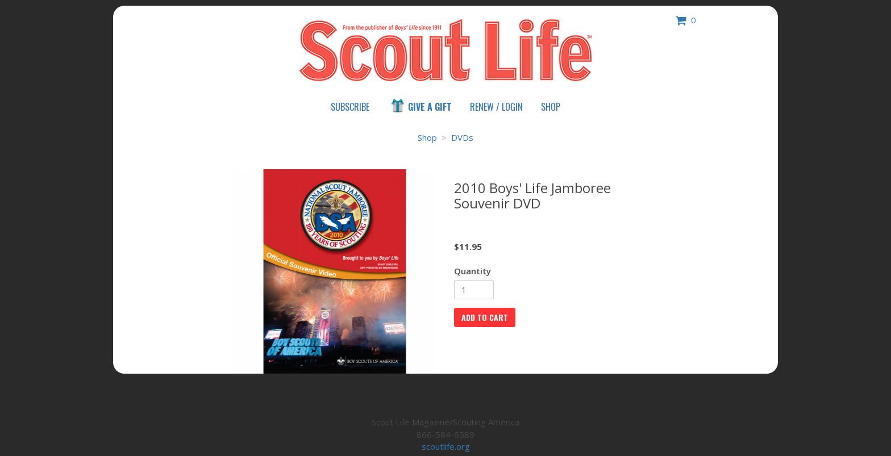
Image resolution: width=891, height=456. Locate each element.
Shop (550, 107)
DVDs (462, 137)
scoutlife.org (446, 446)
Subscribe (350, 107)
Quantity (472, 271)
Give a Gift (420, 106)
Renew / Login (496, 107)
